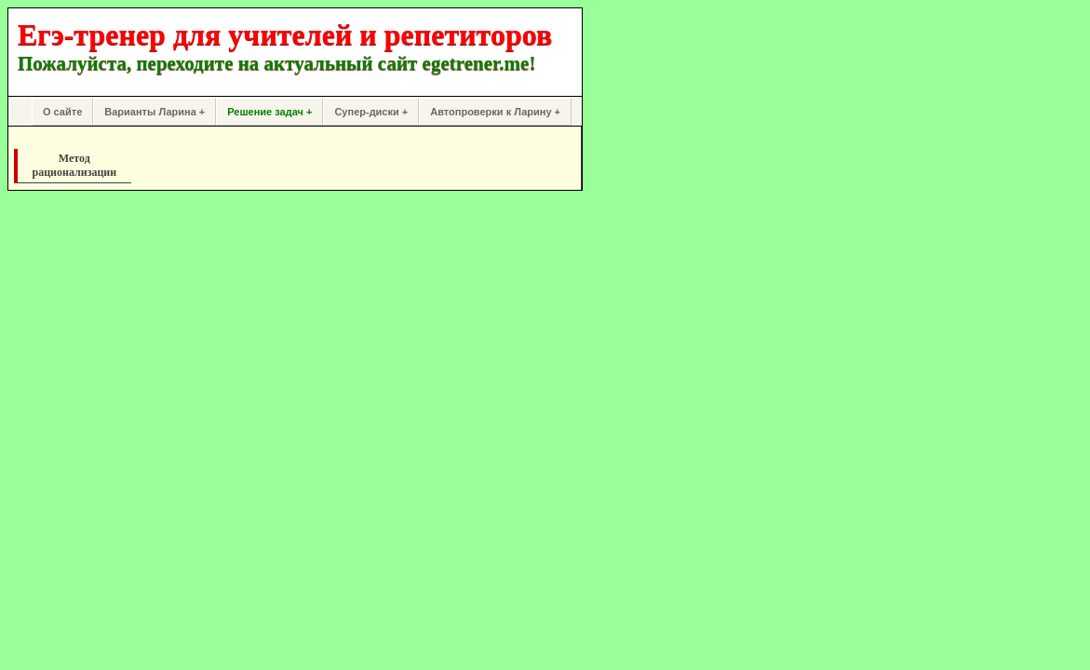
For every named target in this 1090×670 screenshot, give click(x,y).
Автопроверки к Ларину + (495, 111)
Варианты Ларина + (154, 111)
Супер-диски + (371, 111)
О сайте (62, 111)
